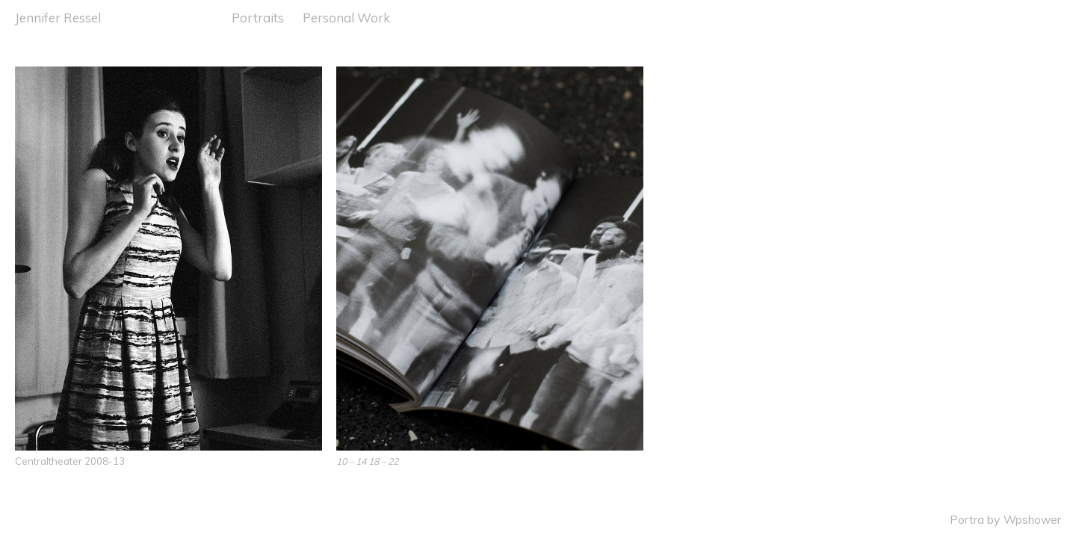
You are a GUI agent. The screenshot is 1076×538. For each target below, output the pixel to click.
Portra (967, 520)
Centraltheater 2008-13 (70, 461)
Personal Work (346, 17)
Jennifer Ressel (58, 17)
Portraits (258, 17)
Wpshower (1032, 520)
